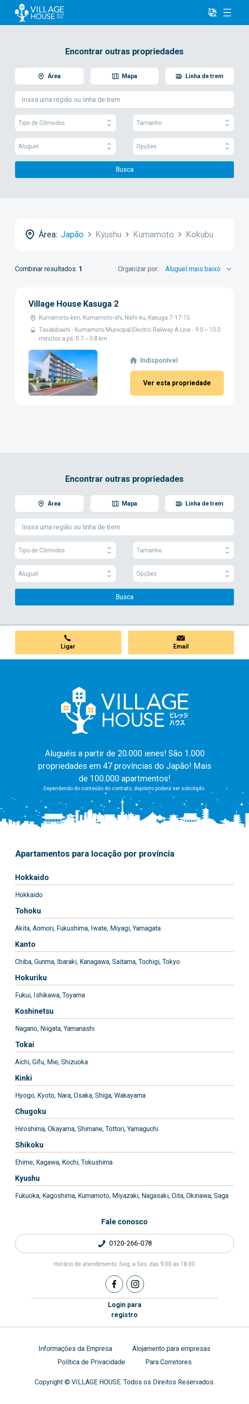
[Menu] (227, 12)
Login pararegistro (124, 1310)
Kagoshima (58, 1196)
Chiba (23, 962)
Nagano (26, 1029)
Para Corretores (168, 1362)
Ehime (24, 1162)
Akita (22, 928)
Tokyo (171, 962)
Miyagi (120, 928)
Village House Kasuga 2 (73, 304)
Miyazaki (125, 1196)
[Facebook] (114, 1284)
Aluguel (65, 146)
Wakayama (130, 1095)
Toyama (73, 995)
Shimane (90, 1129)
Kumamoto (93, 1196)
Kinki (23, 1077)
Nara (64, 1095)
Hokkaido (32, 877)
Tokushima (97, 1162)
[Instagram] (135, 1284)
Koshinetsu (34, 1011)
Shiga (103, 1095)
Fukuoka (27, 1196)
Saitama (124, 962)
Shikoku (29, 1144)
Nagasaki (155, 1196)
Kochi (70, 1162)
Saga (221, 1196)
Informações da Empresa (75, 1349)
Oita (177, 1196)
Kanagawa (94, 962)
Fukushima (72, 928)
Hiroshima (30, 1129)
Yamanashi (79, 1029)
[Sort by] (199, 269)
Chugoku (30, 1111)
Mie (52, 1062)
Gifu (38, 1062)
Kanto (25, 944)
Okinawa (198, 1196)
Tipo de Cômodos (65, 123)
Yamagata (147, 928)
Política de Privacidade (91, 1362)
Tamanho (183, 123)
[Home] (124, 710)
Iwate (99, 928)
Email (181, 646)
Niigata (50, 1029)
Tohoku (28, 910)
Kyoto (45, 1095)
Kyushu (27, 1178)
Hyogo (24, 1095)
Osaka (83, 1095)
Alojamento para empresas (171, 1349)
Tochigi (149, 962)
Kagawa (47, 1162)
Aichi (22, 1062)
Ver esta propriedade (177, 383)
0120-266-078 (130, 1243)
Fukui (23, 995)
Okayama (61, 1129)
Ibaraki (67, 962)
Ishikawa (46, 995)
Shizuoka (74, 1062)
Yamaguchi (142, 1129)
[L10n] (212, 12)
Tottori (114, 1129)
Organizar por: (138, 269)
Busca (124, 169)
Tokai (24, 1044)
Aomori (43, 928)
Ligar (68, 646)
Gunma (44, 962)
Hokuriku (31, 977)
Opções (183, 146)
